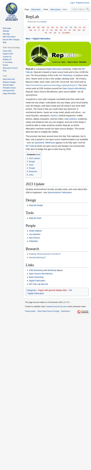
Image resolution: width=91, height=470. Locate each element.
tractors (54, 115)
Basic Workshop (36, 277)
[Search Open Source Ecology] (81, 9)
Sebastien (33, 241)
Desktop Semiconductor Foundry (43, 254)
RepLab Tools (35, 218)
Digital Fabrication (41, 38)
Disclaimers (65, 311)
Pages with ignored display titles (52, 290)
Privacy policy (30, 311)
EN (29, 27)
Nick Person (34, 238)
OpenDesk (39, 142)
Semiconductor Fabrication (59, 192)
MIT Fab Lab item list (38, 284)
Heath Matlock (35, 231)
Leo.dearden (34, 234)
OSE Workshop (36, 270)
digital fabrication (54, 69)
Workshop (52, 270)
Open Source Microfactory (74, 88)
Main (28, 38)
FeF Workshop (65, 75)
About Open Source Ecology (48, 311)
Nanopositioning (36, 257)
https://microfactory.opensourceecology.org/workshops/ (50, 85)
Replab (43, 22)
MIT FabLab (31, 146)
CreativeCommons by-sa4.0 (56, 307)
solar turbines (70, 119)
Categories (31, 290)
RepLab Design (36, 205)
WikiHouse (50, 142)
